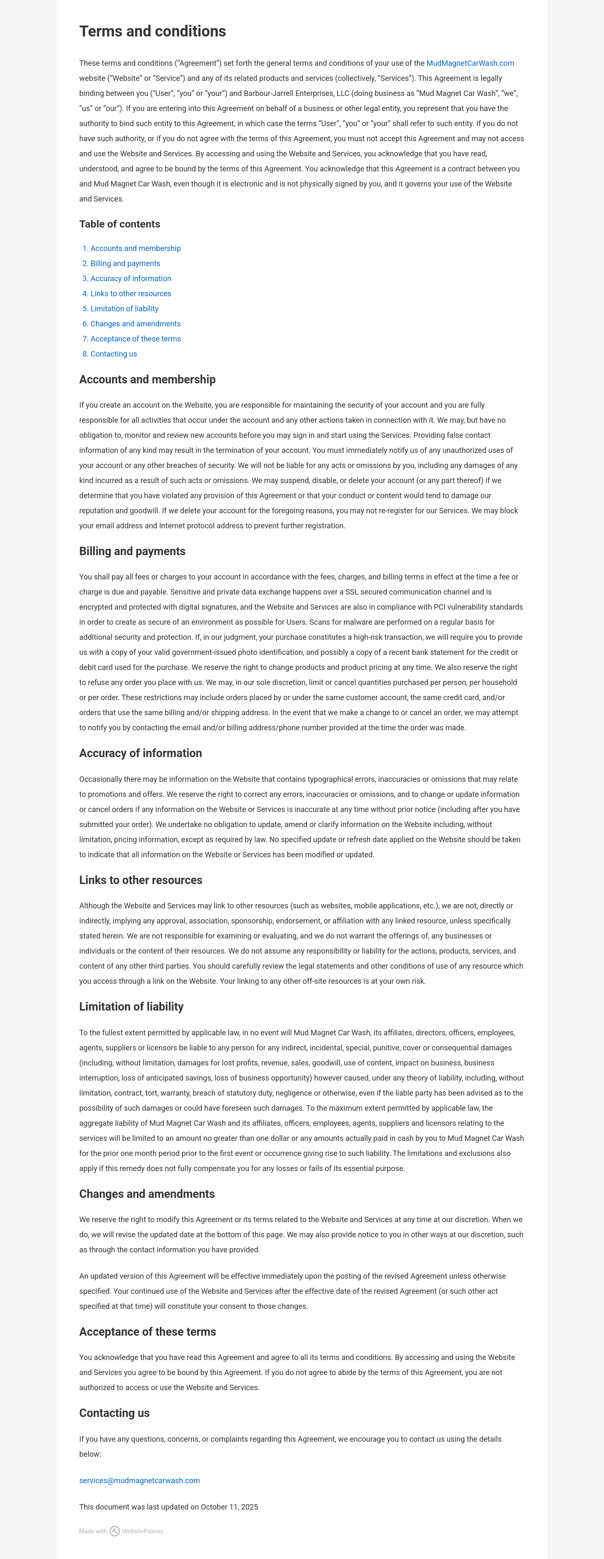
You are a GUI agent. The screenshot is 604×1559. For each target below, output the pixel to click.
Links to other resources (131, 293)
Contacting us (114, 353)
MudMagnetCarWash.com (470, 63)
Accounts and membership (136, 248)
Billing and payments (125, 263)
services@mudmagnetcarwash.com (139, 1480)
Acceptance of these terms (136, 338)
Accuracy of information (131, 278)
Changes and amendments (136, 323)
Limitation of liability (125, 308)
